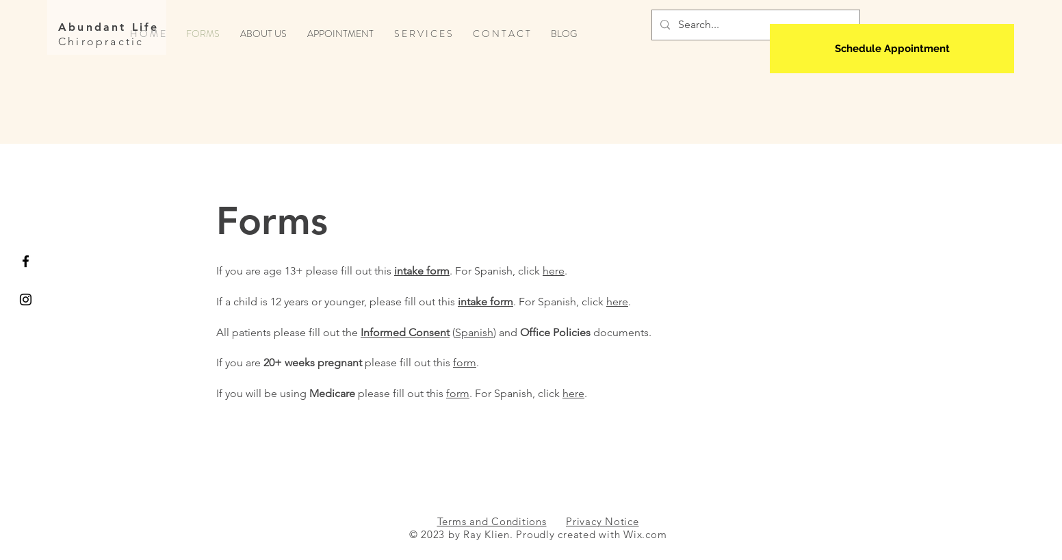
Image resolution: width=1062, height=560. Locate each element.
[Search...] (754, 25)
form (464, 362)
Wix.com (644, 534)
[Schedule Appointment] (892, 48)
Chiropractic (101, 41)
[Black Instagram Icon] (26, 299)
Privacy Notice (602, 521)
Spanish (474, 332)
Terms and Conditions (492, 521)
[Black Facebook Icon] (26, 261)
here (554, 270)
